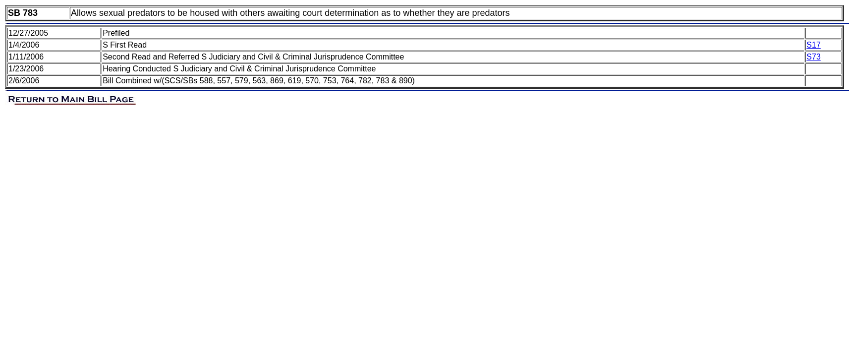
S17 (813, 45)
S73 (813, 57)
